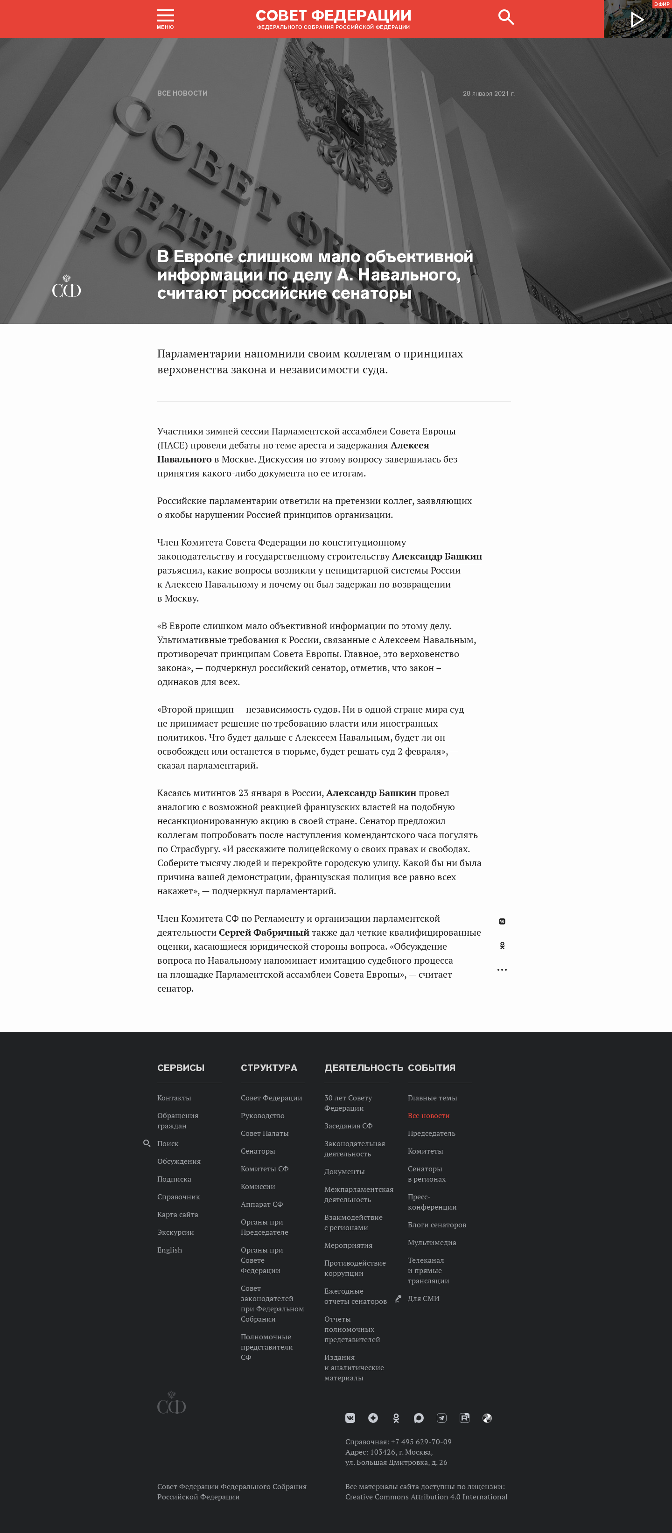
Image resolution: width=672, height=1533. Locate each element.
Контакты (174, 1097)
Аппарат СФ (262, 1204)
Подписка (174, 1178)
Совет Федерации (271, 1097)
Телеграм (442, 1418)
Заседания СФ (348, 1125)
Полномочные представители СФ (267, 1347)
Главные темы (432, 1097)
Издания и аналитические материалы (354, 1367)
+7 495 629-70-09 (421, 1441)
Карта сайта (177, 1214)
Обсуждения (179, 1161)
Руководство (263, 1115)
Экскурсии (175, 1232)
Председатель (431, 1133)
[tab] (502, 951)
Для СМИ (424, 1298)
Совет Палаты (265, 1133)
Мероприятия (348, 1245)
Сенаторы (258, 1150)
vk (350, 1418)
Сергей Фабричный (265, 932)
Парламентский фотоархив (487, 1418)
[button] (165, 19)
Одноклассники (502, 945)
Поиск (168, 1143)
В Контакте (502, 921)
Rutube (464, 1418)
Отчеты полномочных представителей (352, 1329)
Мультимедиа (432, 1242)
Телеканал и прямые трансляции (428, 1270)
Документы (344, 1171)
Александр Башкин (437, 556)
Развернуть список (502, 969)
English (169, 1249)
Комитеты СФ (265, 1168)
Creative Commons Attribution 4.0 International (426, 1496)
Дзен (373, 1418)
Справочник (178, 1196)
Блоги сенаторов (437, 1224)
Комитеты (425, 1150)
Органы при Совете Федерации (262, 1260)
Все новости (182, 93)
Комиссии (258, 1186)
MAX (419, 1418)
